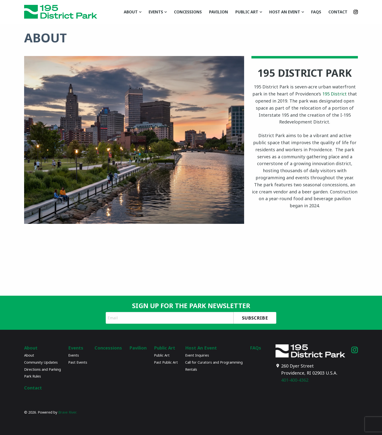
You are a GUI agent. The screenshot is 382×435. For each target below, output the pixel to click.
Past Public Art (166, 362)
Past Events (77, 362)
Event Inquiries (197, 355)
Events (156, 12)
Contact (337, 12)
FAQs (316, 12)
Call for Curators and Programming (214, 362)
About (131, 12)
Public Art (246, 12)
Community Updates (41, 362)
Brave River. (67, 412)
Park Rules (32, 376)
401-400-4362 (294, 380)
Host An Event (284, 12)
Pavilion (218, 12)
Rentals (191, 369)
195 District (334, 94)
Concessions (188, 12)
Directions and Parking (42, 369)
